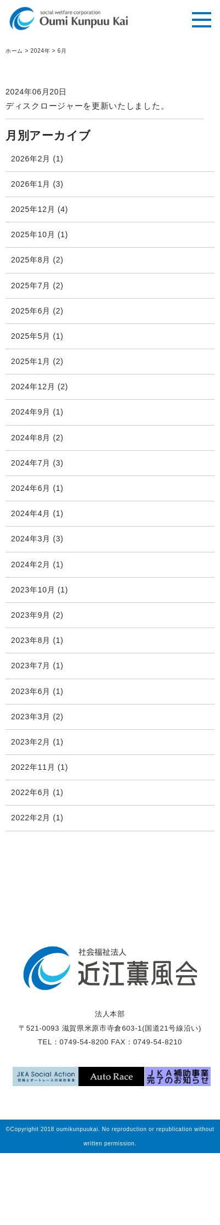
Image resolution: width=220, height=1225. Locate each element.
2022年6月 (30, 792)
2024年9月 (30, 411)
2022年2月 (30, 817)
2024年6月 (30, 488)
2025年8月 (30, 259)
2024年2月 (30, 564)
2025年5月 (30, 336)
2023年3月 (30, 716)
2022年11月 (33, 767)
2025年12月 (33, 209)
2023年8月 (30, 640)
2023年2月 (30, 741)
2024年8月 (30, 437)
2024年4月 (30, 513)
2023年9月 (30, 615)
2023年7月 (30, 665)
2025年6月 (30, 310)
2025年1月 (30, 361)
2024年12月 (33, 386)
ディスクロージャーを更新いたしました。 (87, 105)
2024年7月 (30, 462)
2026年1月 (30, 184)
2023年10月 (33, 589)
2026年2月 (30, 158)
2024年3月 (30, 538)
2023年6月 (30, 691)
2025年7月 (30, 285)
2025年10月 (33, 234)
